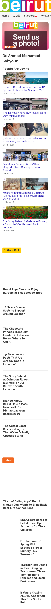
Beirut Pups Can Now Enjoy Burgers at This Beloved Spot (22, 291)
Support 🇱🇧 (30, 15)
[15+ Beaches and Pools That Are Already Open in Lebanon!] (40, 359)
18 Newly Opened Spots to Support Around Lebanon (14, 311)
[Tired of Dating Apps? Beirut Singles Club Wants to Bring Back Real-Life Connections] (25, 480)
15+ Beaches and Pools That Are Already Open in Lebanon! (14, 359)
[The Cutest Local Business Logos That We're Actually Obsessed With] (40, 431)
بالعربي (16, 15)
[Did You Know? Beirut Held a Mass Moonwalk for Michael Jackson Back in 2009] (40, 407)
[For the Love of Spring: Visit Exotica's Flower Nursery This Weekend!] (11, 548)
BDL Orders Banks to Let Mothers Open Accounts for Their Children (33, 524)
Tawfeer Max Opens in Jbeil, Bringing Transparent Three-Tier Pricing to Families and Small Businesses (33, 573)
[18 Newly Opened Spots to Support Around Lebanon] (40, 311)
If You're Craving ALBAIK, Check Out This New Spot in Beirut (32, 597)
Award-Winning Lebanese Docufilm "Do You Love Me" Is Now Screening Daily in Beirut (23, 195)
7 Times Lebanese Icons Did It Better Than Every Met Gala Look (24, 140)
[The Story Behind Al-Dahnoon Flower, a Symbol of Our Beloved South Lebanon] (40, 383)
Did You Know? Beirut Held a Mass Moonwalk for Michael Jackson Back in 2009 (15, 407)
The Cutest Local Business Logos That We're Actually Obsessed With (16, 430)
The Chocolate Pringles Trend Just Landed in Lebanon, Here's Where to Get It (16, 335)
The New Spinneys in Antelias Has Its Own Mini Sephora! (24, 114)
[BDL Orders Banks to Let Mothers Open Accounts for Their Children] (11, 525)
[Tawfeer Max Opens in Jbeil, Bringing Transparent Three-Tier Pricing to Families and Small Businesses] (11, 573)
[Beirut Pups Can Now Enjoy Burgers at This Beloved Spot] (25, 270)
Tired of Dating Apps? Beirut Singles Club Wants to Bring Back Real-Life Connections (25, 505)
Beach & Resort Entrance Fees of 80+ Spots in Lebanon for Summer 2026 (24, 88)
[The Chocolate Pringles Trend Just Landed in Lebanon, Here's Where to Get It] (40, 335)
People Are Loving (15, 68)
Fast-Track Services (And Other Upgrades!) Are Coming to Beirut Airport (22, 167)
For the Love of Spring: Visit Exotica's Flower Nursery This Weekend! (31, 548)
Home (5, 15)
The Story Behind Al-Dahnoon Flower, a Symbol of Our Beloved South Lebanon (25, 224)
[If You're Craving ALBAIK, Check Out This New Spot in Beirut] (11, 598)
